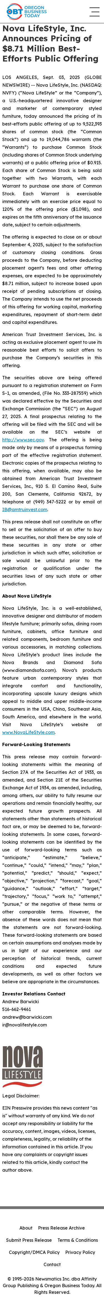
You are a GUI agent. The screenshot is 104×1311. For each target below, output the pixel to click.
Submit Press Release (29, 1240)
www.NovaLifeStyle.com (28, 732)
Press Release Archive (61, 1228)
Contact (52, 1264)
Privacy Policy (80, 1252)
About (25, 1228)
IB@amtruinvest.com (24, 509)
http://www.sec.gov (23, 439)
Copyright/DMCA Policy (34, 1252)
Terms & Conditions (77, 1240)
